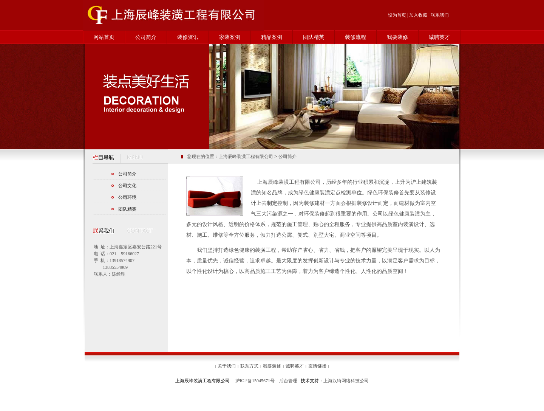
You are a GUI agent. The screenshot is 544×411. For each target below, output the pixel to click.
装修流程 (355, 37)
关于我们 (227, 366)
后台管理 (288, 380)
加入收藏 (418, 15)
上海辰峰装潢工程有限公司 (246, 156)
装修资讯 (187, 37)
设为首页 (397, 15)
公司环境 (127, 197)
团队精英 (313, 37)
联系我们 (440, 15)
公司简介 (145, 37)
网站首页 (103, 37)
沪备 (243, 380)
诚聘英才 (439, 37)
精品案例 (271, 37)
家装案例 (229, 37)
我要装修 (397, 37)
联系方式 (249, 366)
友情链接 (317, 366)
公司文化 (127, 185)
